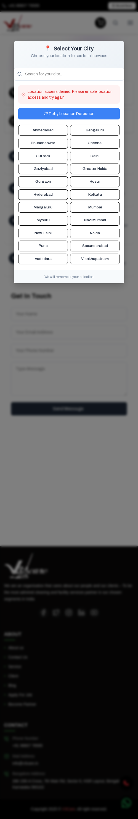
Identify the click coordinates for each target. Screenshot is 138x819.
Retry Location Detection (69, 114)
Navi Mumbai (95, 220)
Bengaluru (95, 130)
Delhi (95, 156)
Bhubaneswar (43, 143)
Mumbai (95, 207)
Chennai (95, 143)
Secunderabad (95, 246)
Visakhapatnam (95, 259)
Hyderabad (43, 194)
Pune (43, 246)
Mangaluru (43, 207)
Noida (95, 233)
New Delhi (43, 233)
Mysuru (43, 220)
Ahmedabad (43, 130)
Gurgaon (43, 181)
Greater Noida (95, 169)
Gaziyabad (43, 169)
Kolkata (95, 194)
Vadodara (43, 259)
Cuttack (43, 156)
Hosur (95, 181)
